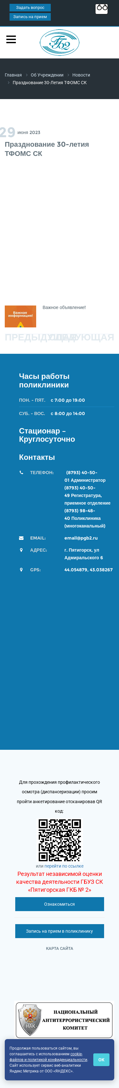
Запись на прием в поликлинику (59, 931)
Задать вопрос (30, 7)
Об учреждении (47, 74)
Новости (81, 74)
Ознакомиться (59, 904)
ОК (101, 1059)
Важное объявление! (64, 307)
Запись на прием (30, 16)
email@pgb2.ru (81, 538)
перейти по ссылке (63, 866)
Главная (13, 74)
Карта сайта (59, 948)
